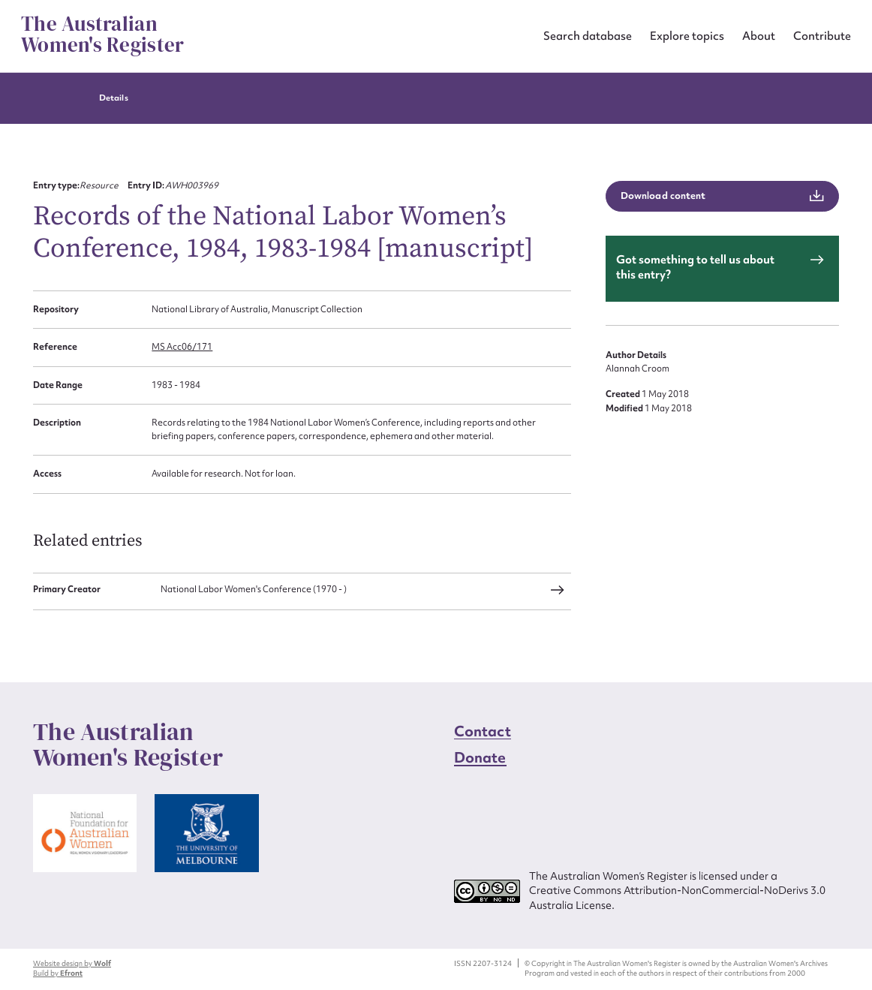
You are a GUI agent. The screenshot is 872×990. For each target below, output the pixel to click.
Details (113, 98)
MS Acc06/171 (182, 347)
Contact (482, 731)
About (758, 36)
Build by (58, 973)
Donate (480, 757)
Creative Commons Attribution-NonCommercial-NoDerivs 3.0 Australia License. (677, 897)
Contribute (822, 36)
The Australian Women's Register (102, 35)
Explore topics (687, 36)
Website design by (72, 963)
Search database (587, 36)
